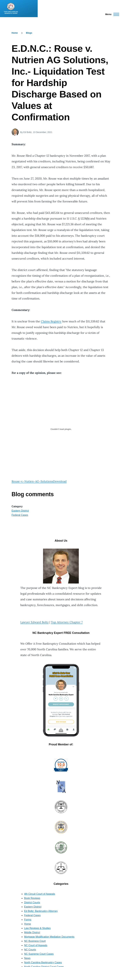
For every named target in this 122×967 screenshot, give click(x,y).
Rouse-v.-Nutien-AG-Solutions (32, 481)
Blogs (29, 33)
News (27, 958)
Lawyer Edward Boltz (34, 622)
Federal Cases (20, 515)
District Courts (32, 902)
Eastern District (20, 510)
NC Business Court (35, 941)
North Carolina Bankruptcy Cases (43, 962)
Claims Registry (51, 321)
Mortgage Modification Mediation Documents (49, 936)
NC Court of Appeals (35, 945)
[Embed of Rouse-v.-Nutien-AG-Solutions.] (61, 429)
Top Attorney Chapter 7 (67, 622)
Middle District (32, 932)
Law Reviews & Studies (37, 928)
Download (60, 481)
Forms (27, 919)
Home (15, 33)
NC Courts (30, 949)
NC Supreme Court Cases (39, 954)
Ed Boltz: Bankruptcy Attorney (41, 911)
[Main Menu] (111, 14)
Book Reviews (32, 898)
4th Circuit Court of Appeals (39, 894)
